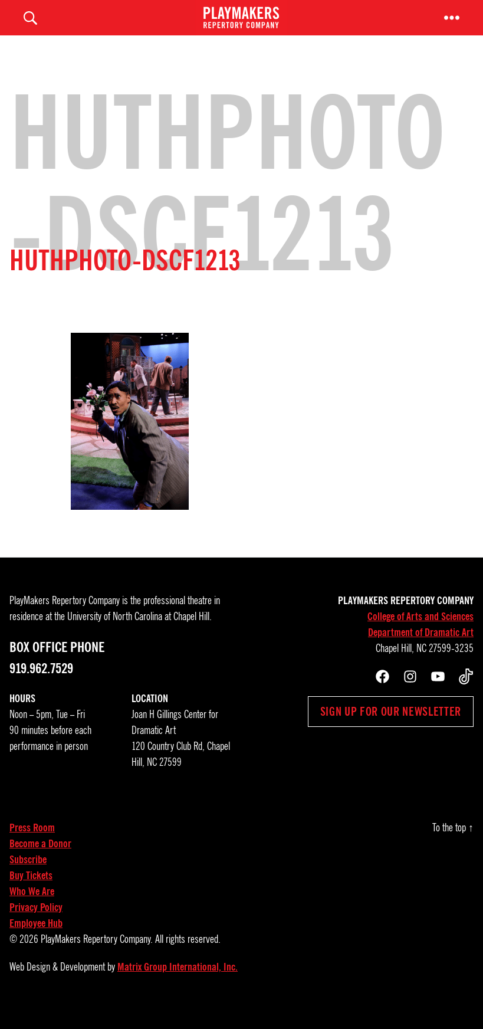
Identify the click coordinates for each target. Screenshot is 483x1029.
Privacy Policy (36, 925)
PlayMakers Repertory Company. (97, 957)
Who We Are (31, 909)
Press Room (32, 845)
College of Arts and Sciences (420, 634)
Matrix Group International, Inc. (177, 985)
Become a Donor (40, 861)
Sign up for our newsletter (390, 729)
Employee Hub (36, 941)
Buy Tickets (30, 893)
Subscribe (28, 877)
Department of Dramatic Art (421, 650)
